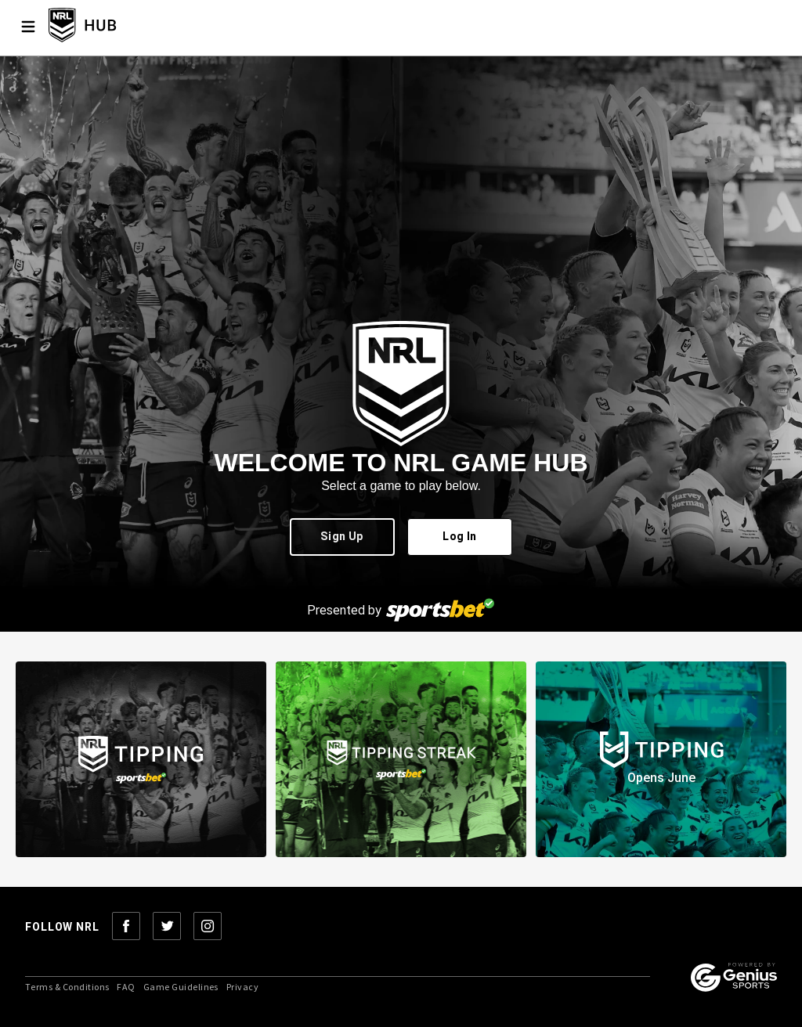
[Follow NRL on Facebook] (126, 927)
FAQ (126, 987)
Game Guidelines (181, 987)
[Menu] (28, 26)
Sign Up (342, 537)
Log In (459, 537)
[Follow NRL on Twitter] (167, 927)
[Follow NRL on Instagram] (207, 927)
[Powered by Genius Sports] (734, 978)
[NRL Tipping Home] (108, 26)
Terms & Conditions (67, 987)
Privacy (242, 987)
